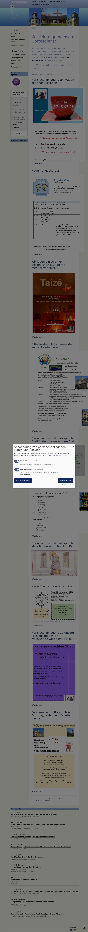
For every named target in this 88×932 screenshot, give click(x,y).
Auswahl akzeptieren (23, 480)
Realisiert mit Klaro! (67, 484)
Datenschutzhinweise (55, 455)
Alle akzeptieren (65, 480)
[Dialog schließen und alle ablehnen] (73, 445)
